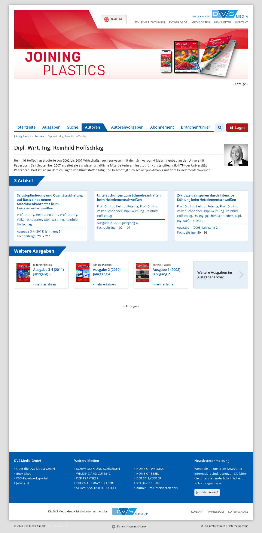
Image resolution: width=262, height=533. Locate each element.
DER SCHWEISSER (148, 478)
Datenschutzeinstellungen (132, 526)
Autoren (92, 127)
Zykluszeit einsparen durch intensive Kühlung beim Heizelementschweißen (206, 197)
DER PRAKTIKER (87, 478)
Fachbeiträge (26, 236)
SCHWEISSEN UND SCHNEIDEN (98, 469)
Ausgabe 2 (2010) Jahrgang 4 (117, 223)
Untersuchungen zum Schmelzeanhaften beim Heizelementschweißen (129, 197)
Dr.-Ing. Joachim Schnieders (214, 216)
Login (237, 127)
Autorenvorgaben (127, 127)
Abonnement (162, 127)
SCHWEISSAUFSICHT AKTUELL (97, 488)
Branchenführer (195, 127)
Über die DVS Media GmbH (35, 469)
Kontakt (241, 22)
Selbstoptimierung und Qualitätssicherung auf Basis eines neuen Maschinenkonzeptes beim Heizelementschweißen (50, 201)
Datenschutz (238, 511)
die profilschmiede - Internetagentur (226, 526)
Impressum (216, 511)
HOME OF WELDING (150, 469)
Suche (72, 127)
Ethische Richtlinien (149, 22)
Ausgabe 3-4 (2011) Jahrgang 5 (38, 231)
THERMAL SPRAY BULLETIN (95, 483)
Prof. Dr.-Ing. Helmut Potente (37, 215)
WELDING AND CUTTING (93, 473)
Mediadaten (201, 22)
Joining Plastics (22, 136)
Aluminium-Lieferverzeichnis (157, 488)
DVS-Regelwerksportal (32, 478)
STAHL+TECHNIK (148, 483)
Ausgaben (51, 127)
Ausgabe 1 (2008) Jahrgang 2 (197, 227)
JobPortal (22, 483)
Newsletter (222, 22)
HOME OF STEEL (147, 473)
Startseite (27, 127)
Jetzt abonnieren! (207, 492)
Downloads (178, 22)
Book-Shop (23, 473)
